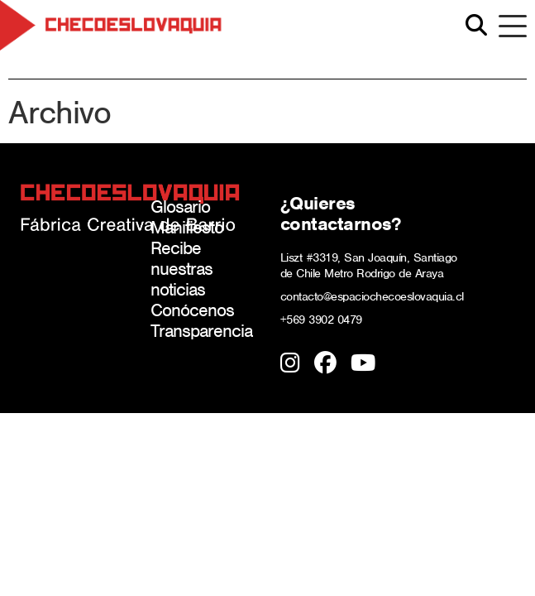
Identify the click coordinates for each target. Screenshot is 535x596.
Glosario (180, 206)
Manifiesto (186, 227)
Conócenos (192, 310)
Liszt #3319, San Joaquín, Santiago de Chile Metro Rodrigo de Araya (368, 265)
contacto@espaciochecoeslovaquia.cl (372, 296)
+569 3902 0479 (321, 319)
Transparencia (201, 331)
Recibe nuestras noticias (181, 268)
